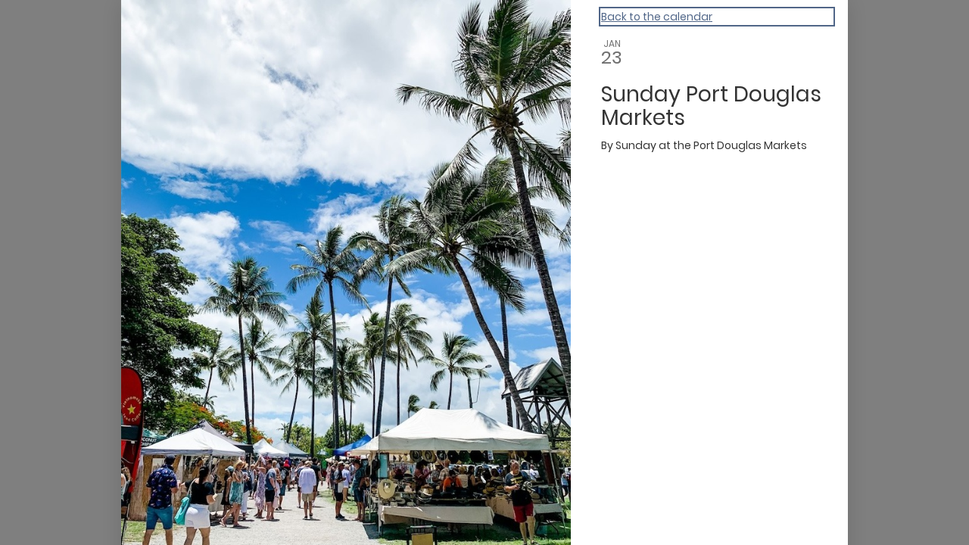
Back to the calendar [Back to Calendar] (656, 16)
